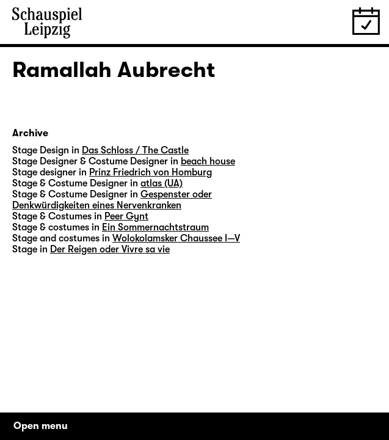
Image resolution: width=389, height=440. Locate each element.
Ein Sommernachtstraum (155, 227)
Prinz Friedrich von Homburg (150, 172)
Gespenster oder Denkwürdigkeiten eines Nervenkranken (112, 200)
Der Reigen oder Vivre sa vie (110, 249)
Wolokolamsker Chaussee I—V (176, 238)
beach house (208, 161)
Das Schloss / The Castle (135, 150)
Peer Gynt (126, 216)
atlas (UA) (161, 183)
